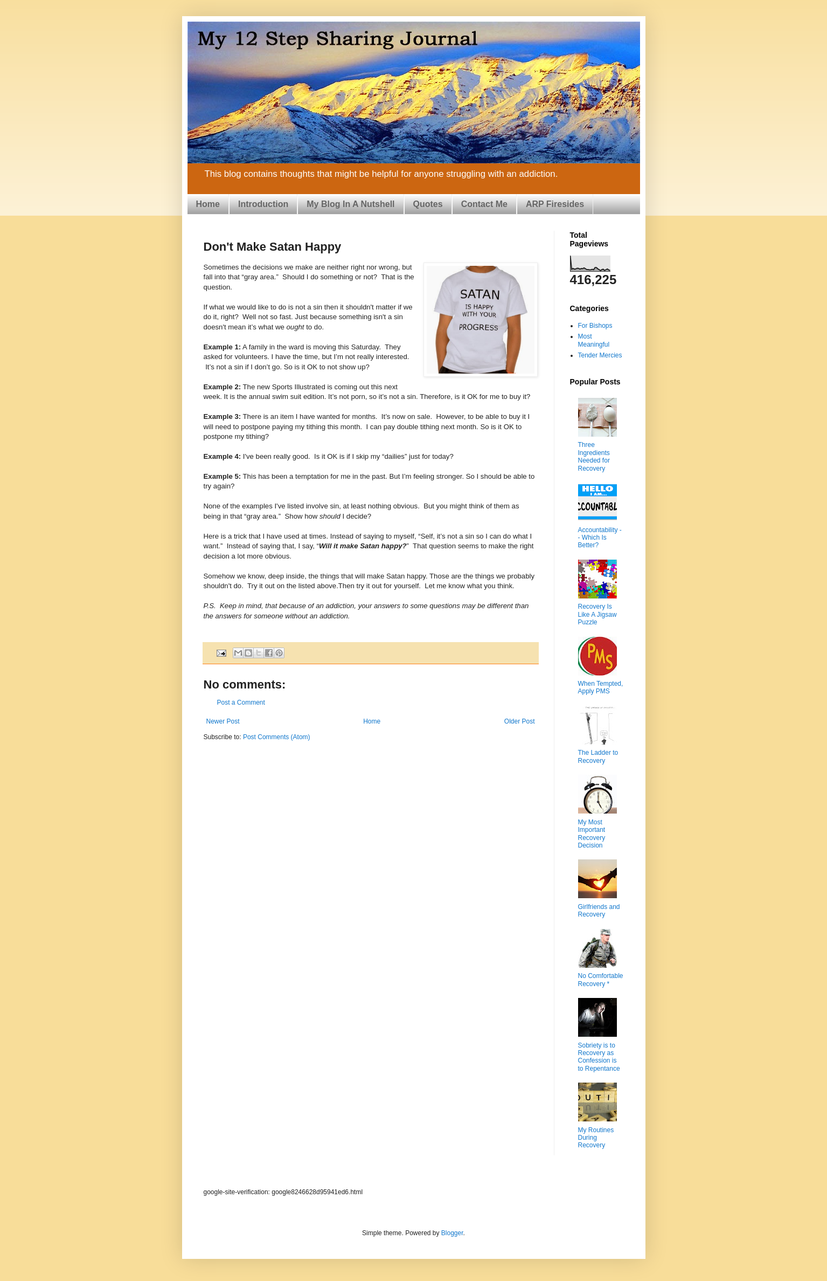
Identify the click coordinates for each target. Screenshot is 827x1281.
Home (208, 204)
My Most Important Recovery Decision (592, 833)
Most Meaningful (594, 340)
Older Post (519, 721)
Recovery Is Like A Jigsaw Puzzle (597, 614)
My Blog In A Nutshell (350, 204)
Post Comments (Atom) (276, 737)
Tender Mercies (600, 355)
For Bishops (595, 325)
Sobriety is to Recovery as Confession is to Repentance (599, 1057)
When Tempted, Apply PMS (600, 687)
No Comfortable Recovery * (600, 979)
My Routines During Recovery (596, 1137)
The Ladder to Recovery (598, 756)
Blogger (452, 1233)
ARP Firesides (555, 204)
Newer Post (223, 721)
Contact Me (484, 204)
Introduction (263, 204)
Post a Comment (241, 702)
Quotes (428, 204)
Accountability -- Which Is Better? (600, 537)
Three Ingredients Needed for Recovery (594, 456)
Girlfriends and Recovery (599, 910)
